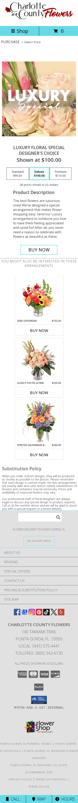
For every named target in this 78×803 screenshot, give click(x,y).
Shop (19, 31)
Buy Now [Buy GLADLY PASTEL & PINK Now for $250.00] (39, 392)
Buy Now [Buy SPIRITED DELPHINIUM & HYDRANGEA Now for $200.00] (39, 454)
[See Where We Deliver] (39, 541)
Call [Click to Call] (13, 799)
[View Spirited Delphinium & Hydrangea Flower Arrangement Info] (39, 422)
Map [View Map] (39, 799)
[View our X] (54, 614)
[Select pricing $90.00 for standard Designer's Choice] (18, 174)
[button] (39, 700)
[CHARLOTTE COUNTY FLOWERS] (39, 20)
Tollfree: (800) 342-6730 (39, 653)
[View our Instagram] (32, 614)
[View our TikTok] (46, 614)
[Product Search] (40, 517)
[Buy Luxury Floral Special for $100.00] (39, 250)
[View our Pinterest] (39, 614)
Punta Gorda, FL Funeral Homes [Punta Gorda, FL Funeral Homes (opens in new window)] (26, 744)
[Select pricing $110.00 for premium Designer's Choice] (60, 174)
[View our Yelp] (61, 614)
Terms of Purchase (51, 779)
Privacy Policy (20, 779)
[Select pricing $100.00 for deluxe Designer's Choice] (39, 174)
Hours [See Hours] (65, 799)
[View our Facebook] (17, 614)
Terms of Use (39, 786)
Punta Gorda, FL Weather (30, 765)
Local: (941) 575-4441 (39, 646)
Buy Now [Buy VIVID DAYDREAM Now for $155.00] (39, 330)
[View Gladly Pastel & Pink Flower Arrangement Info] (39, 359)
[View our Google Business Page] (24, 614)
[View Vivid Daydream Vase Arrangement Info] (39, 297)
